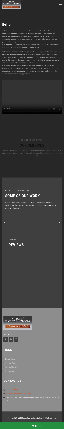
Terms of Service (11, 367)
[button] (4, 223)
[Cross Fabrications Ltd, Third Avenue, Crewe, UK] (32, 276)
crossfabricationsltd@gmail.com (18, 394)
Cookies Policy (10, 363)
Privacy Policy (10, 359)
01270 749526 (12, 390)
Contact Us (9, 371)
